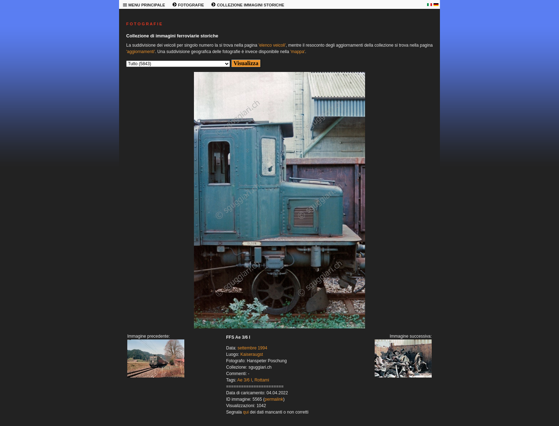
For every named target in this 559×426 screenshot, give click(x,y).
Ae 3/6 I (244, 380)
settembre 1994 (252, 348)
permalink (274, 399)
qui (246, 412)
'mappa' (297, 51)
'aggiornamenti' (140, 51)
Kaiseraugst (251, 354)
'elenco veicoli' (272, 45)
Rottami (262, 380)
